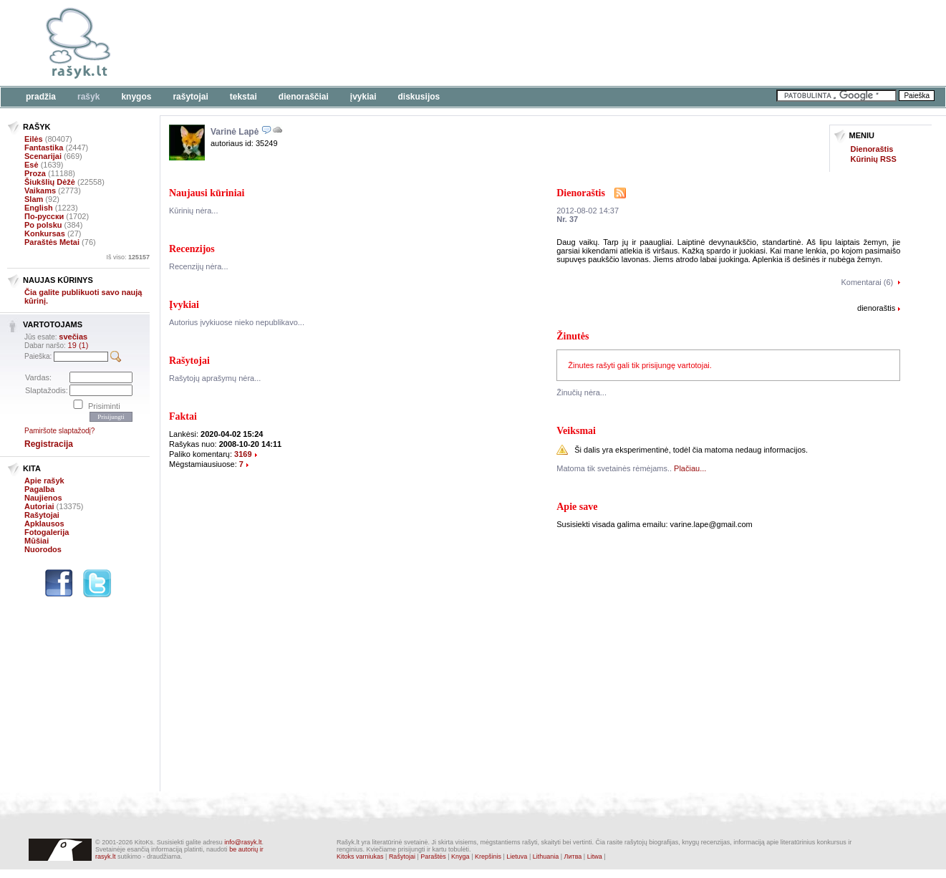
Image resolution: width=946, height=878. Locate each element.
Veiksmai (576, 430)
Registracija (48, 444)
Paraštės (433, 856)
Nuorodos (43, 549)
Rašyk (88, 97)
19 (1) (78, 345)
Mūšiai (36, 540)
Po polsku (43, 225)
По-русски (44, 216)
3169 (242, 454)
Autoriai (39, 506)
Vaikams (40, 190)
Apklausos (44, 523)
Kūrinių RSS (874, 159)
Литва (573, 856)
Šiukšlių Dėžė (49, 182)
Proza (35, 173)
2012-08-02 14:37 (587, 210)
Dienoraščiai (304, 97)
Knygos (136, 97)
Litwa (594, 856)
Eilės (33, 139)
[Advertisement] (440, 43)
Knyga (460, 856)
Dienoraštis (872, 149)
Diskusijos (419, 97)
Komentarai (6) (867, 282)
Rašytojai (190, 97)
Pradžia (41, 97)
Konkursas (44, 233)
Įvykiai (363, 97)
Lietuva (516, 856)
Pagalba (39, 489)
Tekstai (243, 97)
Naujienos (43, 497)
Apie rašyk (44, 480)
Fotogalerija (46, 532)
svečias (73, 336)
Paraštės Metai (51, 242)
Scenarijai (43, 156)
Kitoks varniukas (360, 856)
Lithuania (546, 856)
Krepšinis (488, 856)
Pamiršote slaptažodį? (59, 431)
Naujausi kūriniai (206, 193)
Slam (33, 199)
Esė (31, 164)
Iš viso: (128, 257)
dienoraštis (876, 308)
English (38, 207)
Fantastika (43, 147)
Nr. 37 (567, 219)
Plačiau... (690, 468)
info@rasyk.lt (242, 842)
